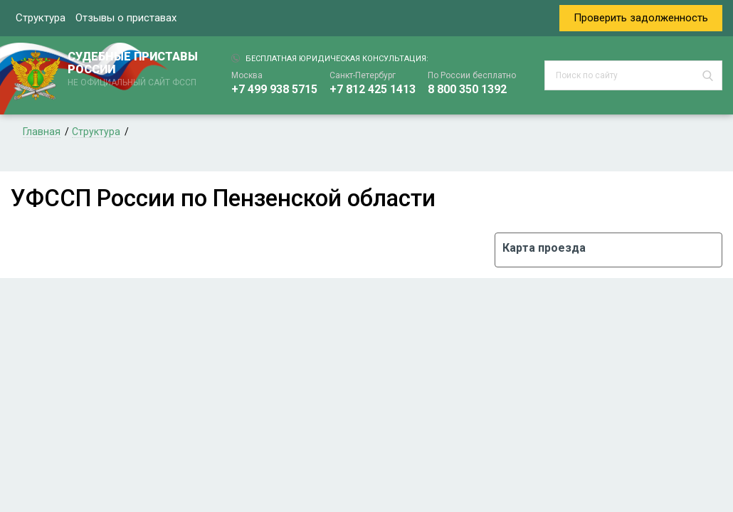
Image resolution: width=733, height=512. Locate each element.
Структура (40, 17)
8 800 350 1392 (467, 89)
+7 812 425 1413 (372, 89)
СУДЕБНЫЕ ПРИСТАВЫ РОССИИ (135, 69)
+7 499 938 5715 (274, 89)
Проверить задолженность (641, 17)
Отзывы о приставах (125, 17)
